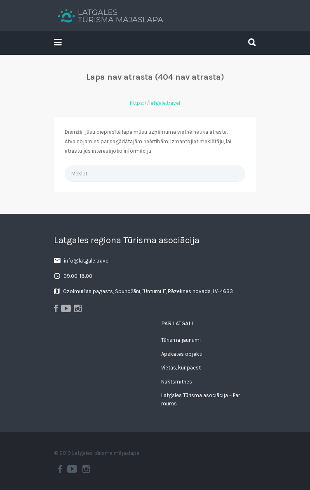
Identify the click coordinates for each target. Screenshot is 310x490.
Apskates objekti (181, 354)
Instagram (86, 469)
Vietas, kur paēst (181, 368)
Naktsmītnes (176, 382)
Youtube (72, 469)
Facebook (60, 469)
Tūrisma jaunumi (181, 340)
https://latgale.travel (155, 103)
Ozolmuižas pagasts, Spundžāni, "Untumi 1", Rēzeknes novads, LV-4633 (148, 291)
